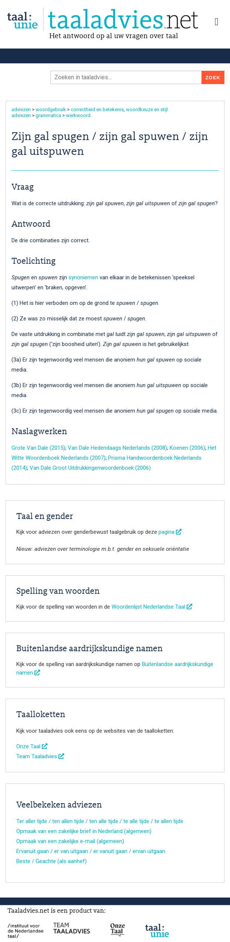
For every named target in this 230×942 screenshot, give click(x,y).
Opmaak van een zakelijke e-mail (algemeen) (70, 841)
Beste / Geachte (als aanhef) (51, 861)
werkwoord (78, 115)
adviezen (21, 109)
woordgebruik (51, 109)
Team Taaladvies (40, 756)
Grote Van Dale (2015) (38, 448)
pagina (170, 532)
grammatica (48, 115)
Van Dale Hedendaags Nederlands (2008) (117, 448)
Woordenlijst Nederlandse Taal (151, 606)
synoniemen (83, 277)
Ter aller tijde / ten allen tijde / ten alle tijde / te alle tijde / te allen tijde (99, 821)
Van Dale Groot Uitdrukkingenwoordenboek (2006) (90, 468)
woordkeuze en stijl (147, 109)
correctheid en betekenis (97, 109)
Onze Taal (31, 746)
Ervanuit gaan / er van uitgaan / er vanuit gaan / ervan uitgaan (90, 851)
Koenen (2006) (187, 448)
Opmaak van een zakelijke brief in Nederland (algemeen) (83, 831)
